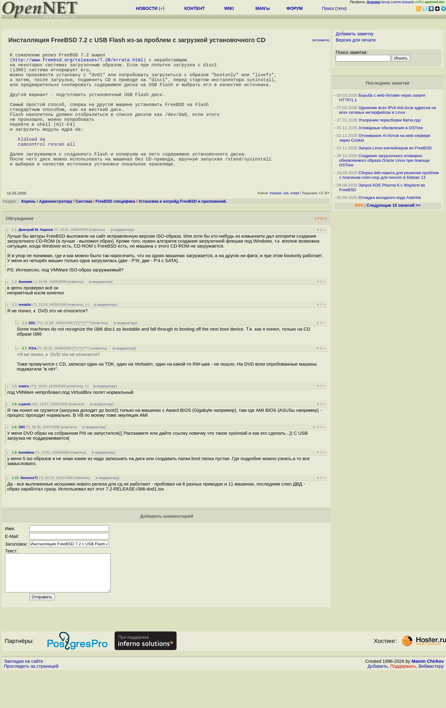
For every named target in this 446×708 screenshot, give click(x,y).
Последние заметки (387, 83)
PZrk (33, 377)
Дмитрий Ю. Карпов (36, 258)
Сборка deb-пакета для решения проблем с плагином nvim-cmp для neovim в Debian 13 (389, 175)
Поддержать (403, 702)
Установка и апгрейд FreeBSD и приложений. (182, 229)
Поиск (328, 8)
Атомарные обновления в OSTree (390, 127)
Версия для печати (356, 39)
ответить (97, 258)
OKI (22, 455)
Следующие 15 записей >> (393, 205)
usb (286, 221)
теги (341, 8)
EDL (32, 351)
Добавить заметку (355, 33)
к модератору (122, 258)
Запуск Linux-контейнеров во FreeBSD (395, 148)
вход (386, 2)
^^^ (87, 351)
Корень (28, 229)
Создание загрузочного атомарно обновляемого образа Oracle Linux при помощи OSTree (384, 160)
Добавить (378, 702)
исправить (321, 40)
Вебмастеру (431, 702)
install (294, 221)
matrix (24, 414)
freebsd (275, 221)
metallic (25, 333)
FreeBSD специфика (115, 229)
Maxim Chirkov (428, 697)
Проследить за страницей (31, 702)
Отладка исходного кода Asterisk (389, 197)
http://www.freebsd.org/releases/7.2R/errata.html (77, 62)
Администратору (55, 229)
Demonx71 (29, 506)
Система (84, 229)
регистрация (403, 2)
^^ (80, 351)
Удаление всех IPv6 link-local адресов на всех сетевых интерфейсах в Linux (387, 110)
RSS (320, 247)
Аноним (25, 310)
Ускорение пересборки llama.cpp (389, 120)
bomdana (26, 481)
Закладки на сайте (23, 697)
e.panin (25, 432)
